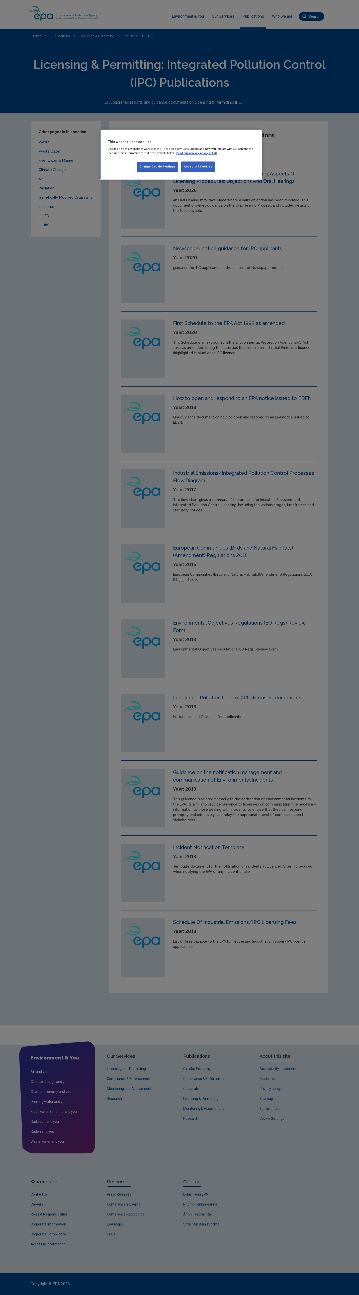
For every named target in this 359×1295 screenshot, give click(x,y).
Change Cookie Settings (157, 166)
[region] (181, 155)
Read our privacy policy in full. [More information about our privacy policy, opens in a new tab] (196, 153)
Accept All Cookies (198, 166)
